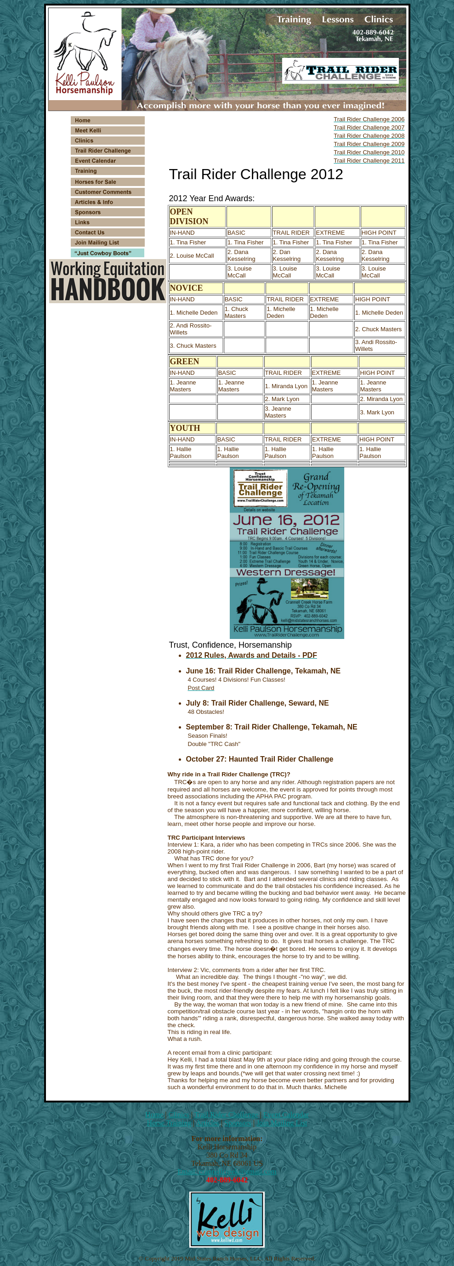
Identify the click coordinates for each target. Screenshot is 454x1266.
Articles (207, 1123)
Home (154, 1115)
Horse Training (169, 1123)
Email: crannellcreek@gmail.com (227, 1172)
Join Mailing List (281, 1123)
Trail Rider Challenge (226, 1115)
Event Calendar (286, 1115)
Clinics (178, 1115)
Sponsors (237, 1123)
